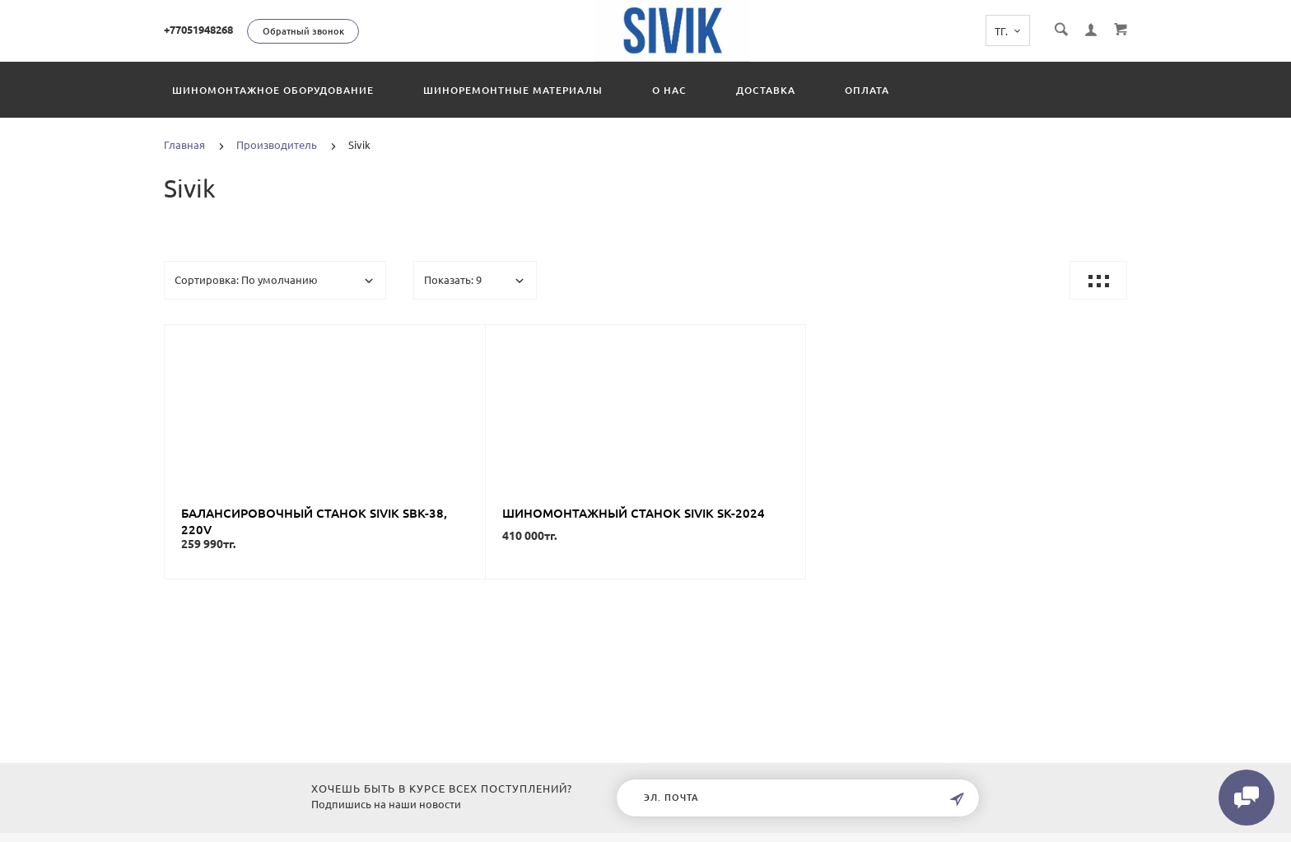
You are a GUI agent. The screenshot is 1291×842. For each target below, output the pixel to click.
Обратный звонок (303, 31)
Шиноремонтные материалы (513, 90)
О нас (669, 90)
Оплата (867, 90)
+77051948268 (198, 29)
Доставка (765, 90)
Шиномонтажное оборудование (273, 90)
